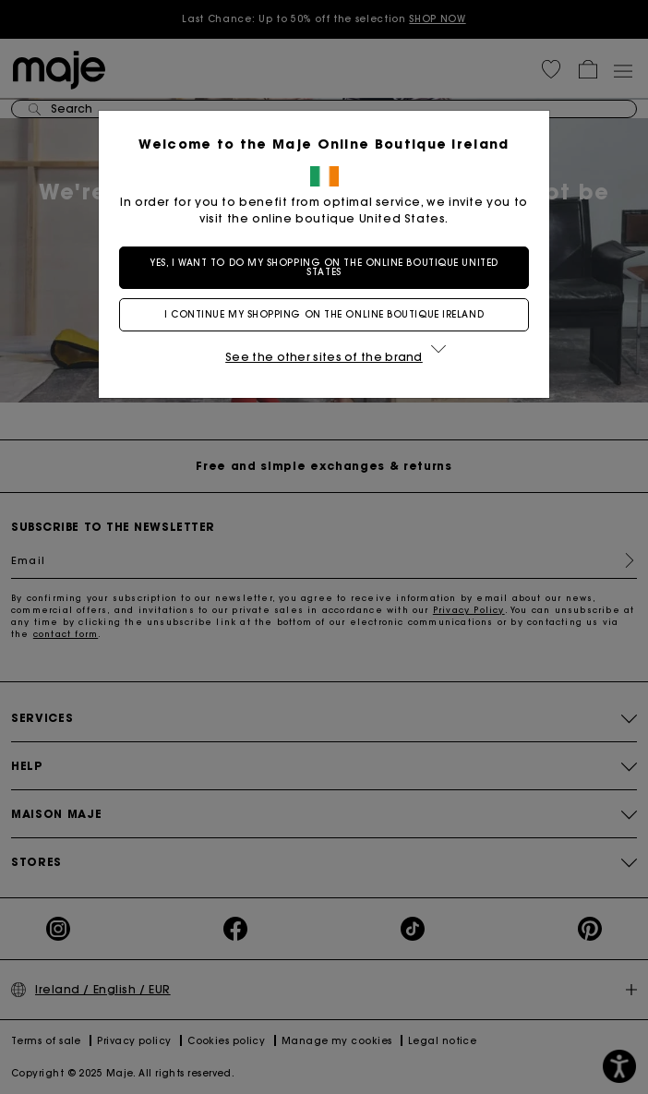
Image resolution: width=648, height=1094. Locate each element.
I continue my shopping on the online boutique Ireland (324, 314)
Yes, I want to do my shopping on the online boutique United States (324, 267)
